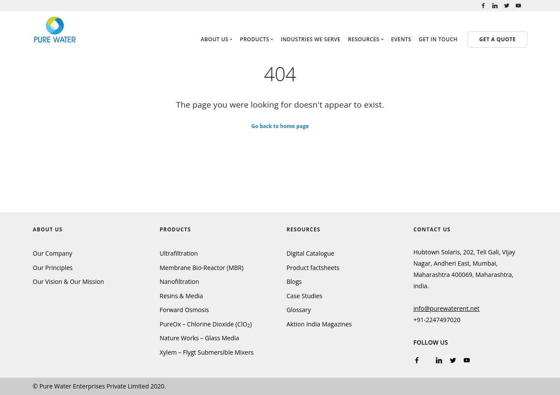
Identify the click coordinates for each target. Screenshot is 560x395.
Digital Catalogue (310, 253)
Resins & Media (181, 296)
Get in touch (438, 39)
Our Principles (53, 267)
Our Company (52, 253)
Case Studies (305, 296)
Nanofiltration (179, 281)
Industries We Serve (311, 39)
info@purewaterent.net (446, 308)
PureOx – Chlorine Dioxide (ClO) (206, 324)
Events (401, 39)
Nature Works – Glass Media (199, 338)
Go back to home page (280, 125)
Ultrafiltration (179, 253)
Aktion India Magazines (319, 324)
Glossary (299, 310)
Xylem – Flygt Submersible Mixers (207, 352)
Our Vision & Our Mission (68, 281)
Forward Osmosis (184, 310)
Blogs (294, 281)
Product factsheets (313, 267)
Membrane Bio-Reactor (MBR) (201, 267)
